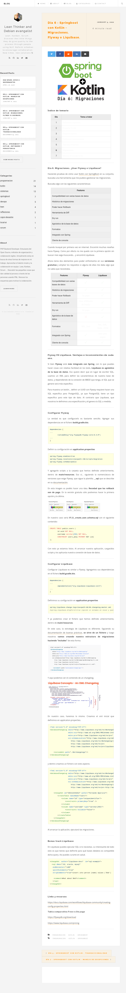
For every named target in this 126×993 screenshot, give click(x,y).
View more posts (11, 159)
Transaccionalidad (71, 145)
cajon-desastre (6, 217)
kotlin (2, 186)
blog (7, 4)
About (54, 3)
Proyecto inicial (69, 128)
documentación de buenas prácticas (65, 632)
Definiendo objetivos (71, 122)
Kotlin (71, 935)
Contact (100, 3)
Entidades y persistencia (73, 139)
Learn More (8, 288)
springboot (5, 196)
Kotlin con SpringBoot (89, 174)
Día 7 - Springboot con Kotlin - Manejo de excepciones (77, 959)
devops (3, 201)
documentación (60, 482)
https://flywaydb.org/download (62, 917)
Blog (68, 3)
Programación (59, 935)
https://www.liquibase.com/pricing (63, 923)
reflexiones (5, 212)
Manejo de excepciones (73, 156)
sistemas (4, 191)
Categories (83, 3)
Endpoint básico (70, 133)
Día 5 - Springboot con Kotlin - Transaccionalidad (77, 953)
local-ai (3, 222)
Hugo (18, 313)
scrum (3, 228)
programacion (6, 180)
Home (42, 3)
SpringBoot (83, 935)
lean (2, 207)
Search (122, 3)
